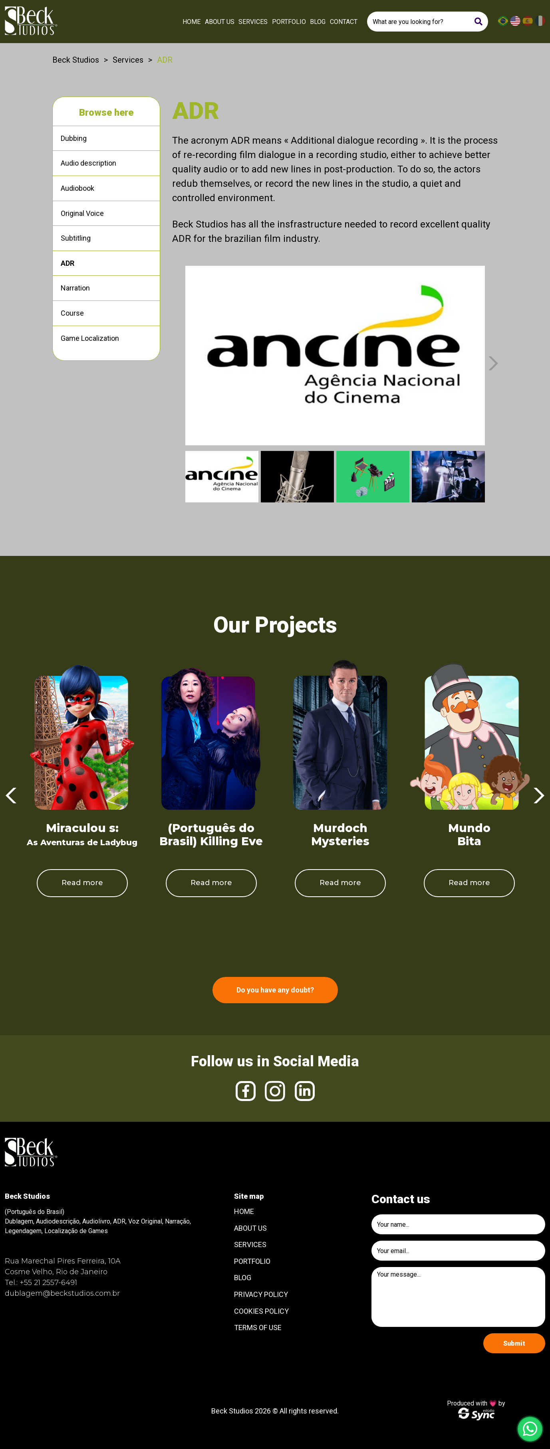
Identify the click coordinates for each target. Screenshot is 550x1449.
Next (493, 363)
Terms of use (258, 1327)
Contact (343, 22)
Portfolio (289, 22)
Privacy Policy (261, 1294)
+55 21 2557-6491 (48, 1282)
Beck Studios (75, 60)
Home (192, 22)
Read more (82, 882)
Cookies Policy (261, 1311)
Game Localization (90, 338)
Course (72, 313)
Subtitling (76, 238)
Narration (75, 288)
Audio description (88, 163)
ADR (67, 263)
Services (253, 22)
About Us (219, 22)
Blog (318, 22)
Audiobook (77, 188)
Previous (11, 796)
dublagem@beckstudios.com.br (62, 1293)
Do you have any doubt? (275, 990)
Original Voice (82, 213)
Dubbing (74, 138)
